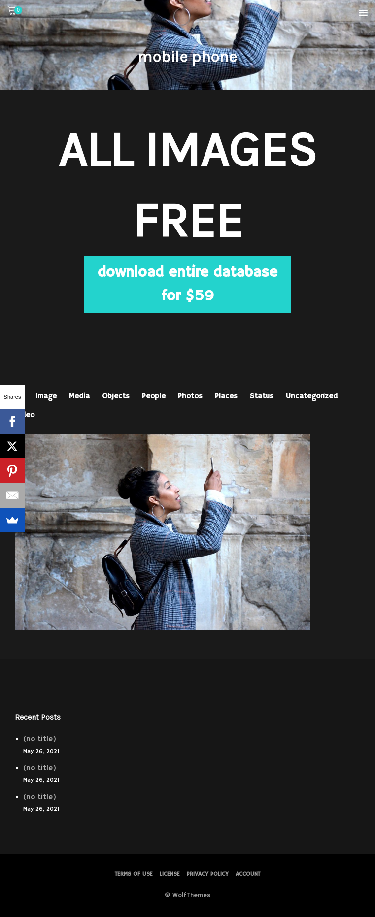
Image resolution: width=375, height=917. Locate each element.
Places (226, 396)
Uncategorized (312, 396)
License (170, 874)
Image (46, 396)
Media (79, 396)
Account (248, 874)
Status (261, 396)
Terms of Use (134, 874)
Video (24, 415)
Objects (116, 396)
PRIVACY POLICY (208, 874)
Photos (190, 396)
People (154, 396)
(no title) (39, 739)
